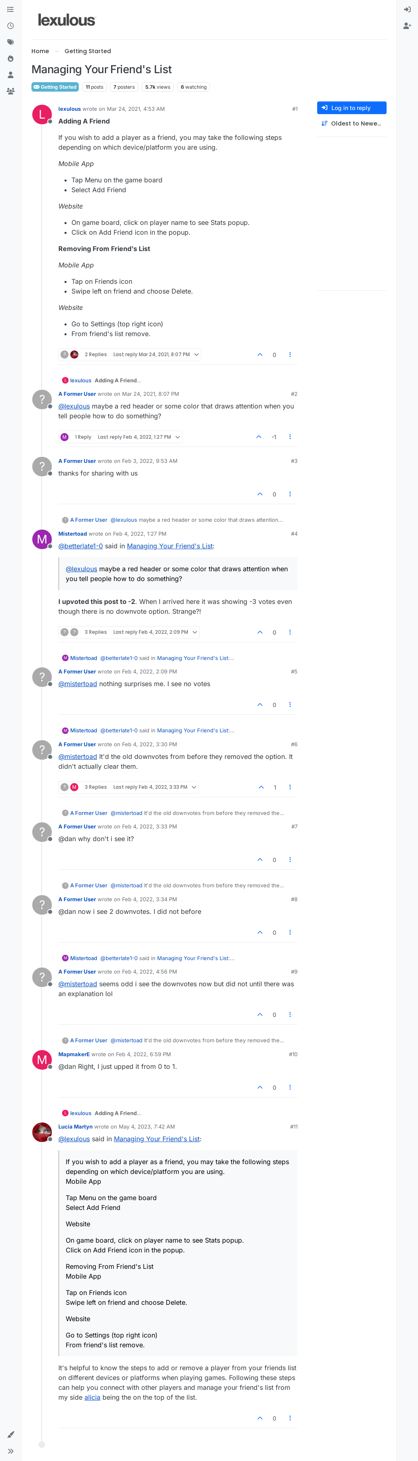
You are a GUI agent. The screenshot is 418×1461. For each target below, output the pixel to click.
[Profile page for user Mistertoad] (42, 539)
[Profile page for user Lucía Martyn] (42, 1132)
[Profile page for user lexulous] (42, 114)
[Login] (407, 9)
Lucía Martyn (75, 1126)
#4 (294, 533)
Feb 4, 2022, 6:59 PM (143, 1054)
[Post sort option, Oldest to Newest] (352, 123)
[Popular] (10, 58)
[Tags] (10, 42)
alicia (92, 1397)
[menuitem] (407, 9)
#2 (294, 393)
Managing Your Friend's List (170, 546)
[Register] (407, 26)
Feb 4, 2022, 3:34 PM (149, 899)
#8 (294, 899)
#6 (294, 744)
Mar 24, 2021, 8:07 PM (150, 393)
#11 (294, 1126)
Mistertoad (72, 533)
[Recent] (10, 26)
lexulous (69, 108)
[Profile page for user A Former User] (42, 399)
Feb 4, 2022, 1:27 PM (140, 533)
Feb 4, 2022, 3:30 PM (149, 744)
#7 (294, 826)
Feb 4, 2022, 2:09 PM (149, 671)
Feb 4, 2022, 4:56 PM (149, 971)
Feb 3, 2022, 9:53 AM (150, 461)
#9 (294, 971)
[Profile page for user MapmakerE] (42, 1060)
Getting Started (55, 87)
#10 (293, 1054)
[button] (10, 1434)
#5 (294, 671)
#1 (295, 108)
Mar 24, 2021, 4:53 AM (136, 108)
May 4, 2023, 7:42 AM (147, 1126)
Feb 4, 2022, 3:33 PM (149, 826)
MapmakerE (74, 1054)
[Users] (10, 75)
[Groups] (10, 91)
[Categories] (10, 9)
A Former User (77, 393)
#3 (294, 461)
